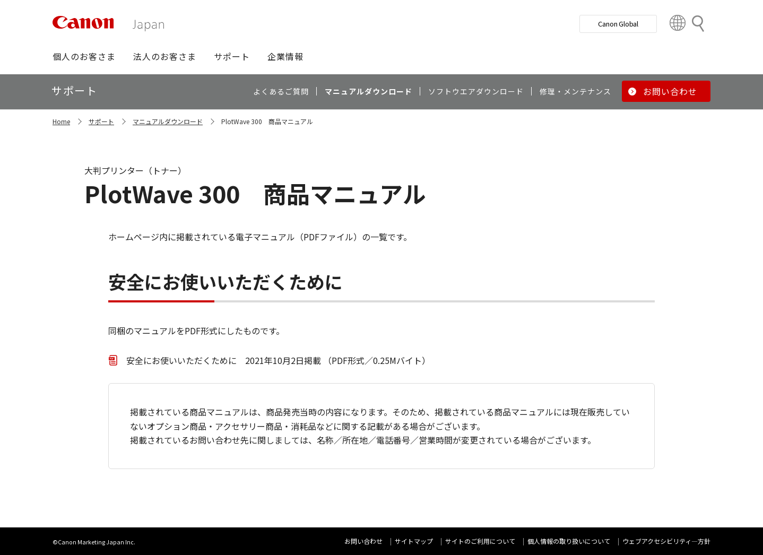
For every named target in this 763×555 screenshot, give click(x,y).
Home (61, 121)
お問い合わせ (363, 540)
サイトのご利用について (480, 540)
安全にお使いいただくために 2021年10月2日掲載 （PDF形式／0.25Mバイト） (278, 360)
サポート (101, 121)
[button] (84, 56)
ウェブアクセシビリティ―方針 (666, 540)
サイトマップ (414, 540)
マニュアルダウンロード (168, 121)
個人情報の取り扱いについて (568, 540)
